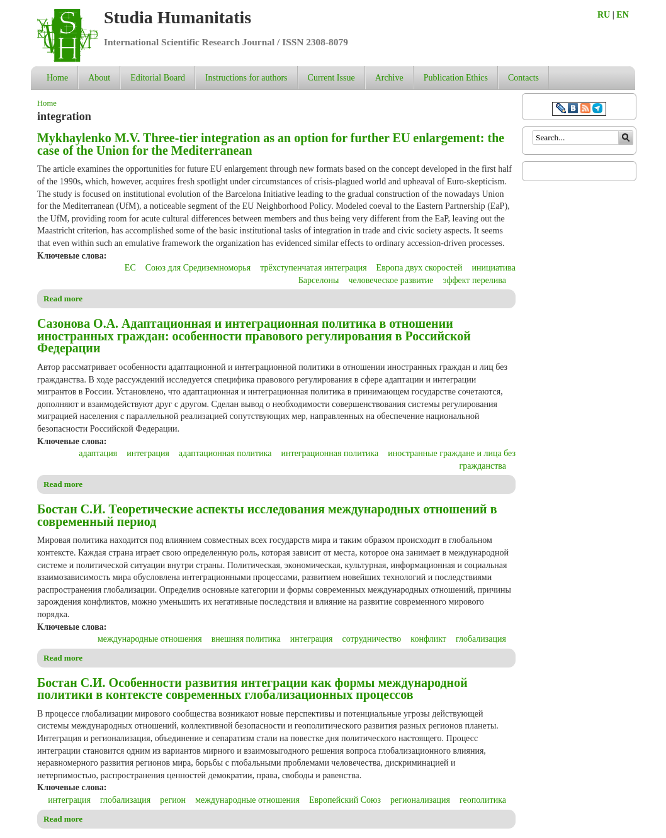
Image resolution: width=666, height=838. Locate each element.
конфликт (428, 639)
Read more (62, 298)
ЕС (130, 267)
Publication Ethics (456, 77)
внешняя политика (246, 639)
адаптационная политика (225, 453)
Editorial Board (157, 77)
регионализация (420, 800)
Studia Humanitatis (177, 17)
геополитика (483, 800)
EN (622, 15)
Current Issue (331, 77)
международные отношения (150, 639)
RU (603, 15)
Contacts (523, 77)
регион (173, 800)
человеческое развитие (390, 280)
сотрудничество (372, 639)
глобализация (481, 639)
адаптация (98, 453)
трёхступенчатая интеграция (313, 267)
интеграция (148, 453)
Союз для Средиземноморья (198, 267)
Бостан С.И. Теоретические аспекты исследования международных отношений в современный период (267, 515)
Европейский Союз (345, 800)
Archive (389, 77)
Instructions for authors (246, 77)
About (99, 77)
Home (57, 77)
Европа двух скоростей (419, 267)
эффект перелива (474, 280)
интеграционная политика (330, 453)
